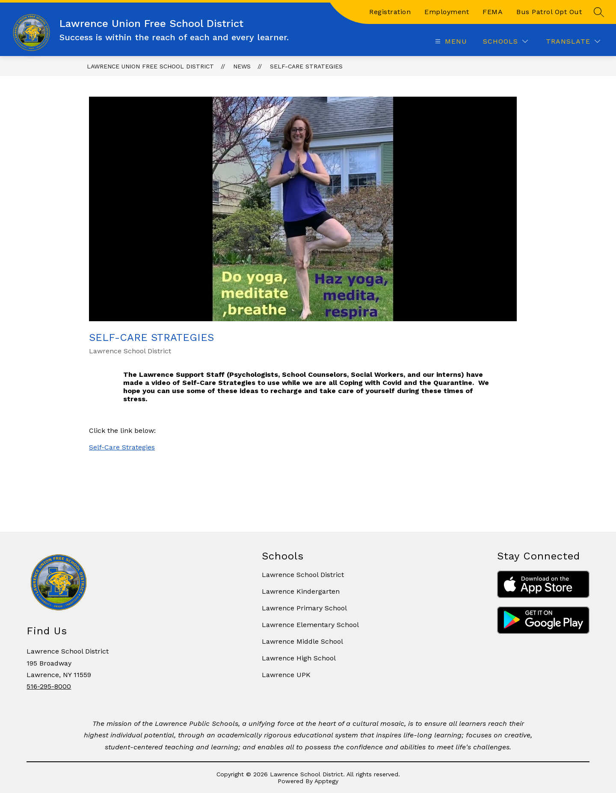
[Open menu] (450, 41)
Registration (390, 12)
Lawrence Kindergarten (301, 591)
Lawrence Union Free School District (150, 66)
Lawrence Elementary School (310, 625)
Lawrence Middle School (302, 641)
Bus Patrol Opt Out (549, 12)
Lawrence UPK (286, 675)
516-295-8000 (49, 686)
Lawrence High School (299, 658)
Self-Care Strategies (306, 66)
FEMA (493, 12)
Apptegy (326, 781)
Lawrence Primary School (304, 608)
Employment (446, 12)
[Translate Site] (573, 41)
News (242, 66)
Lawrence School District (303, 575)
